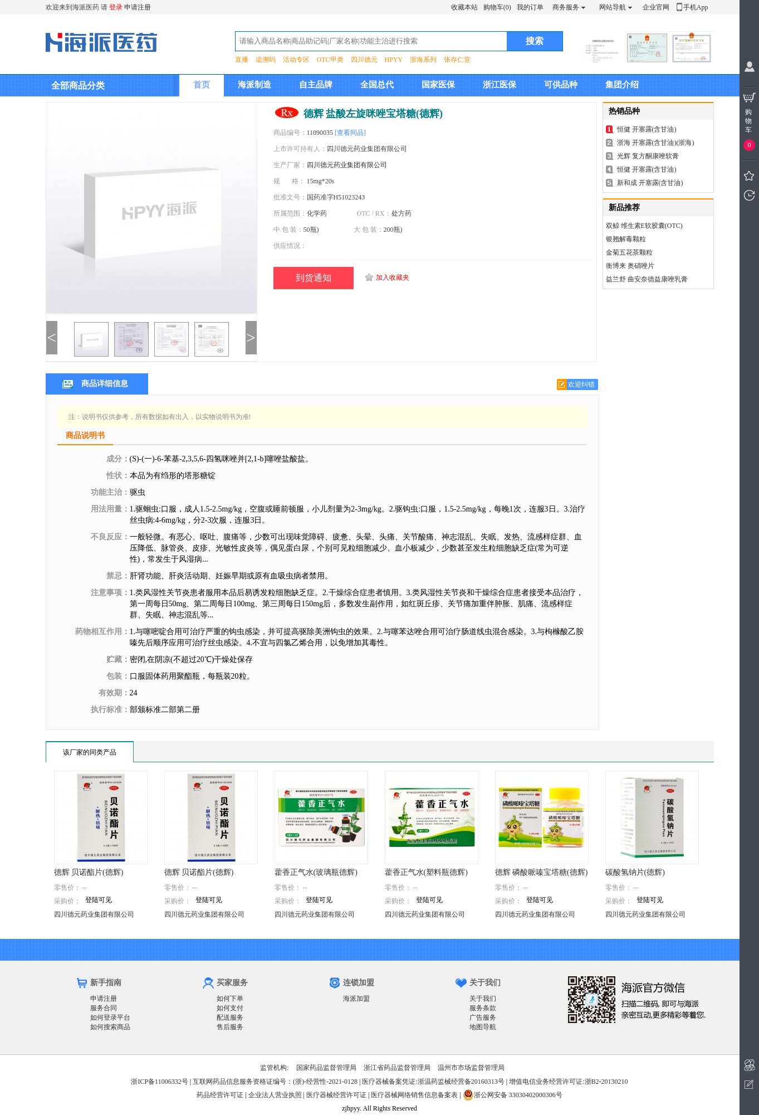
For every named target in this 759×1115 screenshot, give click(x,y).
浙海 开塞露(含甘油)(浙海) (655, 143)
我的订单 (530, 7)
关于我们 (482, 998)
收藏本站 (464, 7)
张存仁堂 (457, 60)
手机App (695, 7)
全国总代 (377, 84)
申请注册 (137, 7)
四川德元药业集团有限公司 (347, 165)
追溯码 (266, 60)
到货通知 (313, 278)
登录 (116, 7)
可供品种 (560, 84)
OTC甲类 (330, 60)
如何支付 (230, 1008)
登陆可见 (98, 900)
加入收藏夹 (392, 277)
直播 (241, 60)
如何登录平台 (110, 1017)
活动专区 (296, 60)
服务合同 (103, 1008)
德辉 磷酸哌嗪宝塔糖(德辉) (541, 872)
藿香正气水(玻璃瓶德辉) (316, 872)
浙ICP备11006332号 (160, 1081)
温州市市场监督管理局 (471, 1068)
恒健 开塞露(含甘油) (647, 129)
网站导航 (612, 7)
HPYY (394, 60)
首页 (201, 84)
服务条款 (482, 1008)
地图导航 (482, 1027)
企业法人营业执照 (275, 1095)
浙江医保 (499, 84)
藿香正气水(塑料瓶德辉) (426, 872)
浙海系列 (423, 60)
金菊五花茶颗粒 (629, 252)
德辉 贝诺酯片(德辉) (89, 872)
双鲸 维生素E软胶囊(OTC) (644, 226)
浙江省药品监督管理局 (397, 1068)
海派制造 (254, 84)
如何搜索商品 (110, 1027)
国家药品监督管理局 (326, 1068)
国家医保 (438, 84)
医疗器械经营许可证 (336, 1095)
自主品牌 (315, 84)
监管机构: (274, 1068)
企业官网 (656, 7)
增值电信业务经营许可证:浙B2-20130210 (568, 1081)
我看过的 (749, 195)
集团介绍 (622, 84)
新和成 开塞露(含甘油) (650, 183)
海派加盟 (356, 998)
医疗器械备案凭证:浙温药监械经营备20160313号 (433, 1081)
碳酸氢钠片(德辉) (635, 872)
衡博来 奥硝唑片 (630, 266)
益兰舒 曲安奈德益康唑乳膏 (647, 279)
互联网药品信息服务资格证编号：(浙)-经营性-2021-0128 (275, 1081)
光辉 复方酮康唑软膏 (648, 156)
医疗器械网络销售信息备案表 (414, 1095)
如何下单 (230, 998)
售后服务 (230, 1027)
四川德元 (364, 60)
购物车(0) (497, 7)
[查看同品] (350, 133)
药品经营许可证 (220, 1095)
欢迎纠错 (581, 384)
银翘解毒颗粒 (626, 239)
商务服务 (565, 7)
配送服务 (230, 1017)
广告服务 (482, 1017)
